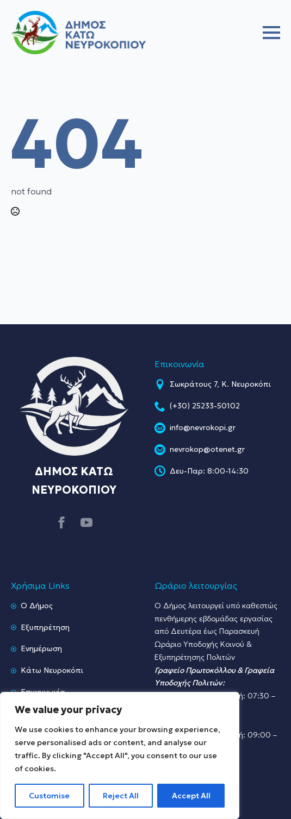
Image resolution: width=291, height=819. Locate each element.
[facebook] (61, 522)
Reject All (121, 796)
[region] (119, 755)
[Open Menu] (271, 32)
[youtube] (86, 522)
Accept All (191, 796)
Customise (49, 796)
